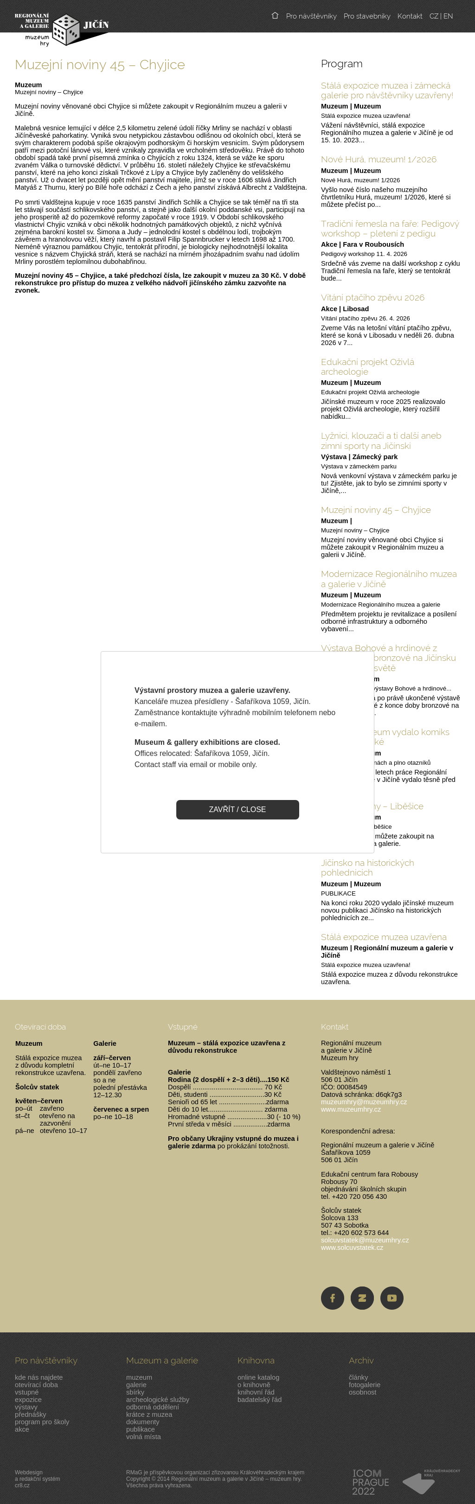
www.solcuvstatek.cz (352, 1247)
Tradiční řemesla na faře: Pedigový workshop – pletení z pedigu (390, 228)
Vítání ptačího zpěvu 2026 (373, 297)
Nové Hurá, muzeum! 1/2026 (379, 159)
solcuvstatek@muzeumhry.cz (365, 1240)
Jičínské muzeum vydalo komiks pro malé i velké (385, 737)
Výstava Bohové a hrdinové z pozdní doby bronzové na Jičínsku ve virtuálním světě (388, 658)
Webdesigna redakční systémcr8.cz (37, 1479)
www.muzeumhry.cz (351, 1109)
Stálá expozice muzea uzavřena (384, 937)
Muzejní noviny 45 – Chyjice (376, 510)
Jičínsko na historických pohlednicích (367, 867)
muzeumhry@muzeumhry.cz (364, 1102)
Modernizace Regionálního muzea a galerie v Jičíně (389, 579)
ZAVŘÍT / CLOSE (237, 809)
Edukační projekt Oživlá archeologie (367, 367)
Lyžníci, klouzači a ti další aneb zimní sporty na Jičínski (381, 440)
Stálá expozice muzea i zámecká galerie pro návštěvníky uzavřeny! (387, 90)
